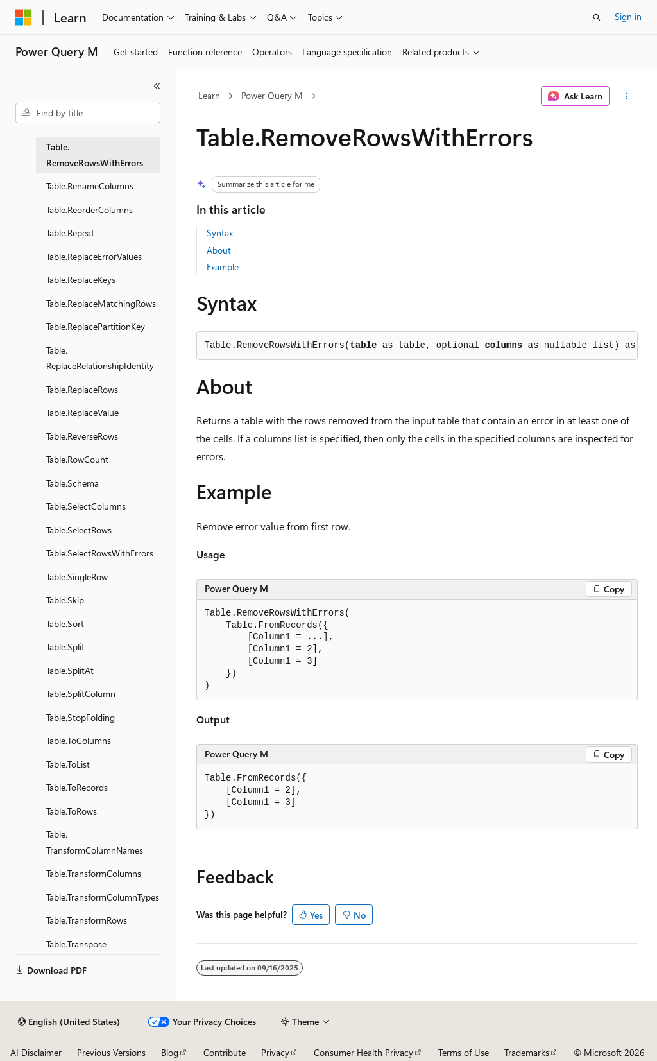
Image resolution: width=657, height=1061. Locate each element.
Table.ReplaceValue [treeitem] (82, 412)
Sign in (628, 16)
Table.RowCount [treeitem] (77, 459)
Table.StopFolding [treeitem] (80, 717)
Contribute (224, 1052)
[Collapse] (157, 86)
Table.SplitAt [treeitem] (70, 670)
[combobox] (87, 113)
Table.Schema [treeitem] (72, 483)
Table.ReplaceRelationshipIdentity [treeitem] (100, 358)
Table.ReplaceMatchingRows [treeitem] (101, 303)
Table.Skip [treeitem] (65, 600)
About (219, 250)
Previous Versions (111, 1052)
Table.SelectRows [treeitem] (79, 530)
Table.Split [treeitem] (65, 647)
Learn (209, 95)
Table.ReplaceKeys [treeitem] (80, 279)
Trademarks (526, 1052)
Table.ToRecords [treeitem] (77, 787)
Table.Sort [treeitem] (65, 623)
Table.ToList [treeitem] (68, 764)
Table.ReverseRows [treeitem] (82, 436)
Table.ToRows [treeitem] (71, 811)
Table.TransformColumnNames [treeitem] (94, 842)
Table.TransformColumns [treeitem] (93, 873)
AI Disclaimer (36, 1052)
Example (223, 267)
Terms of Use (463, 1052)
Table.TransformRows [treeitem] (86, 920)
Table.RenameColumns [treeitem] (89, 186)
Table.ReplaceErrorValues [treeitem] (94, 256)
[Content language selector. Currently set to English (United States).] (69, 1022)
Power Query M (272, 95)
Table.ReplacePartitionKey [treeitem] (95, 326)
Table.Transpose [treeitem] (76, 944)
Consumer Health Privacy (363, 1052)
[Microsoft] (23, 17)
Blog (169, 1052)
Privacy (275, 1052)
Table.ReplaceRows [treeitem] (82, 389)
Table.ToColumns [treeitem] (78, 740)
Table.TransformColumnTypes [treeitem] (102, 897)
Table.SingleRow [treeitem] (77, 577)
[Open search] (597, 17)
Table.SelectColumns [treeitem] (86, 506)
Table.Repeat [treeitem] (70, 233)
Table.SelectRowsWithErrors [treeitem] (99, 553)
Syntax (220, 233)
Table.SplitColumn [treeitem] (80, 693)
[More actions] (626, 96)
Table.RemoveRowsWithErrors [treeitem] (94, 155)
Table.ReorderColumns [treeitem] (89, 209)
